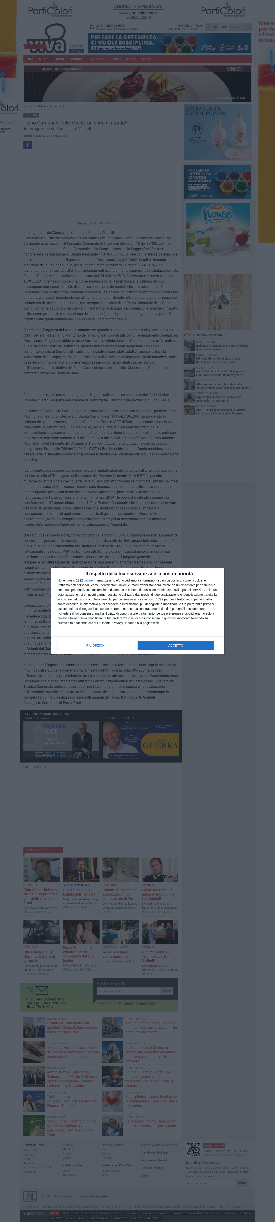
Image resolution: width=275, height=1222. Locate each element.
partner (89, 580)
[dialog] (137, 611)
